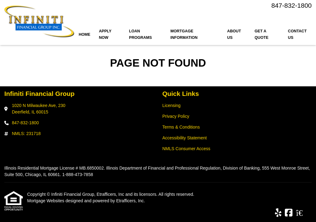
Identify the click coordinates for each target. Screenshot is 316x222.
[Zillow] (303, 213)
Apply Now (105, 34)
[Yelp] (278, 213)
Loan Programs (140, 34)
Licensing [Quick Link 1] (171, 105)
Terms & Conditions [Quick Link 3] (181, 127)
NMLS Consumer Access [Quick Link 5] (186, 148)
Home (84, 34)
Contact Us (297, 34)
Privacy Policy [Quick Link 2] (175, 116)
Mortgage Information (184, 34)
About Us (234, 34)
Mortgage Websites (46, 200)
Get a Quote (261, 34)
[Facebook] (289, 213)
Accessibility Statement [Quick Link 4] (184, 137)
